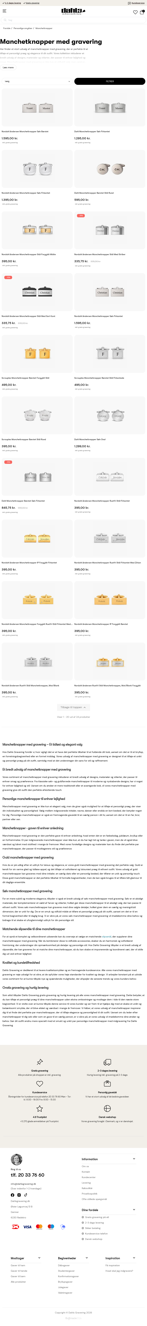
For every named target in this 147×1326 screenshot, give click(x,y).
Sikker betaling (93, 1228)
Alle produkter (18, 1281)
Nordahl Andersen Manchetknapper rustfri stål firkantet (102, 501)
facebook (13, 1195)
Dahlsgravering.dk (20, 1201)
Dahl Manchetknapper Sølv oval (90, 439)
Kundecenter (89, 1177)
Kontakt (86, 1171)
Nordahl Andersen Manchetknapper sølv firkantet (98, 316)
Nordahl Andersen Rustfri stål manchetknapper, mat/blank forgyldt (107, 685)
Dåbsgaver (64, 1265)
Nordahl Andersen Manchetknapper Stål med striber (99, 254)
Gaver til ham (18, 1265)
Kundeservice (136, 3)
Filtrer (110, 81)
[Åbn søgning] (73, 20)
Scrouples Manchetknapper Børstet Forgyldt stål (25, 378)
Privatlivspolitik (89, 1193)
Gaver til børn (18, 1276)
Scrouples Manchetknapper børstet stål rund (24, 439)
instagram (19, 1195)
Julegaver (63, 1287)
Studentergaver (66, 1270)
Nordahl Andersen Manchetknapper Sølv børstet (25, 131)
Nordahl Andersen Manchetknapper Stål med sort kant (28, 316)
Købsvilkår (87, 1188)
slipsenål (106, 936)
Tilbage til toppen (74, 707)
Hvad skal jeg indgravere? (119, 1270)
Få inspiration (113, 1265)
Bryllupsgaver (65, 1281)
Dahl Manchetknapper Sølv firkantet (92, 131)
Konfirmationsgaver (68, 1276)
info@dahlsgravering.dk (23, 1183)
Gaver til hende (19, 1270)
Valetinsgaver (65, 1292)
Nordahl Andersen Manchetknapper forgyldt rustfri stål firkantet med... (37, 624)
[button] (109, 1159)
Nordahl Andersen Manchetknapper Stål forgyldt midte (29, 254)
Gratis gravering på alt (97, 1217)
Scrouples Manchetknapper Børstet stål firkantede (99, 378)
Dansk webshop (93, 1239)
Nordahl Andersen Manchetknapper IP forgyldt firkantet (29, 562)
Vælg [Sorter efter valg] (7, 81)
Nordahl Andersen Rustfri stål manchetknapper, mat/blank (30, 685)
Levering (86, 1182)
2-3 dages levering (13, 3)
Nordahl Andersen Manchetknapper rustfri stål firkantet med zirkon (107, 562)
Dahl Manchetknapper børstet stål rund (94, 193)
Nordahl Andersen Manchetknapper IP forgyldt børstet (101, 624)
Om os (85, 1166)
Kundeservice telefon (96, 1233)
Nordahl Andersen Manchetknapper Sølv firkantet (26, 193)
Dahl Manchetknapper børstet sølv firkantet (23, 501)
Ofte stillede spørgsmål (94, 1199)
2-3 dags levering (94, 1222)
